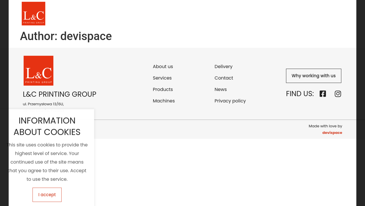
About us (143, 14)
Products (197, 14)
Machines (224, 14)
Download (306, 14)
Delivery (252, 14)
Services (170, 14)
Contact (278, 14)
